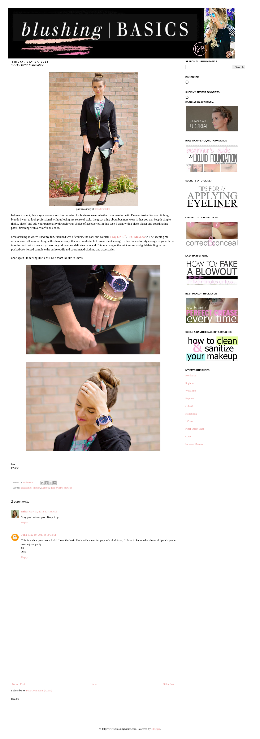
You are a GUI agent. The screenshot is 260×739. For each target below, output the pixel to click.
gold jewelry (57, 487)
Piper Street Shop (194, 428)
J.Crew (189, 421)
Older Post (168, 684)
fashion (36, 487)
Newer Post (18, 684)
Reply (24, 522)
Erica (24, 511)
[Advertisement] (93, 650)
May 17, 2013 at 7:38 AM (43, 511)
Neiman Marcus (194, 444)
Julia (24, 534)
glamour (45, 487)
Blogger (155, 728)
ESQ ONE (118, 237)
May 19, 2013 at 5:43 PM (42, 534)
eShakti (189, 405)
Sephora (189, 383)
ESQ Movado (136, 237)
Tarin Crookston (102, 209)
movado (68, 487)
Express (189, 398)
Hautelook (191, 413)
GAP (188, 436)
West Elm (190, 390)
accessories (26, 487)
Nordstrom (191, 375)
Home (94, 684)
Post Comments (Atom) (39, 690)
